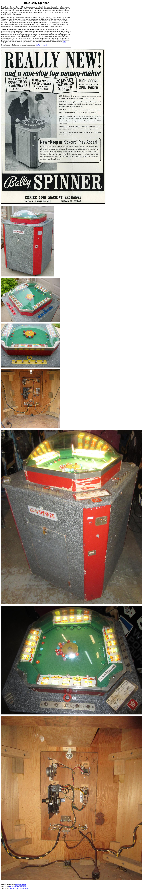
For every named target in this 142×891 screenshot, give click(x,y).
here (64, 42)
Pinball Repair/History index (18, 888)
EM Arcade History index (17, 886)
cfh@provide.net (41, 45)
